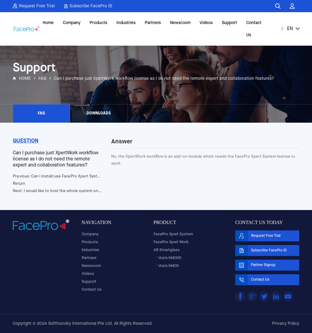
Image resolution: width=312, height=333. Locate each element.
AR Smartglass (167, 250)
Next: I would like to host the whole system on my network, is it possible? (57, 191)
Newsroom (180, 23)
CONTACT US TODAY (259, 222)
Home (48, 23)
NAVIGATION (96, 222)
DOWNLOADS (99, 113)
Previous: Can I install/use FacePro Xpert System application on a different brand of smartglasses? (57, 176)
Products (98, 23)
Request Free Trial (34, 6)
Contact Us (253, 29)
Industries (126, 23)
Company (71, 23)
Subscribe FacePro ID (88, 6)
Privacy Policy (285, 323)
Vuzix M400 (168, 266)
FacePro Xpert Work (171, 242)
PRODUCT (165, 222)
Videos (206, 23)
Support (229, 23)
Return (19, 184)
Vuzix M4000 (169, 258)
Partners (153, 23)
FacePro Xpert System (173, 234)
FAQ (42, 78)
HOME (25, 78)
